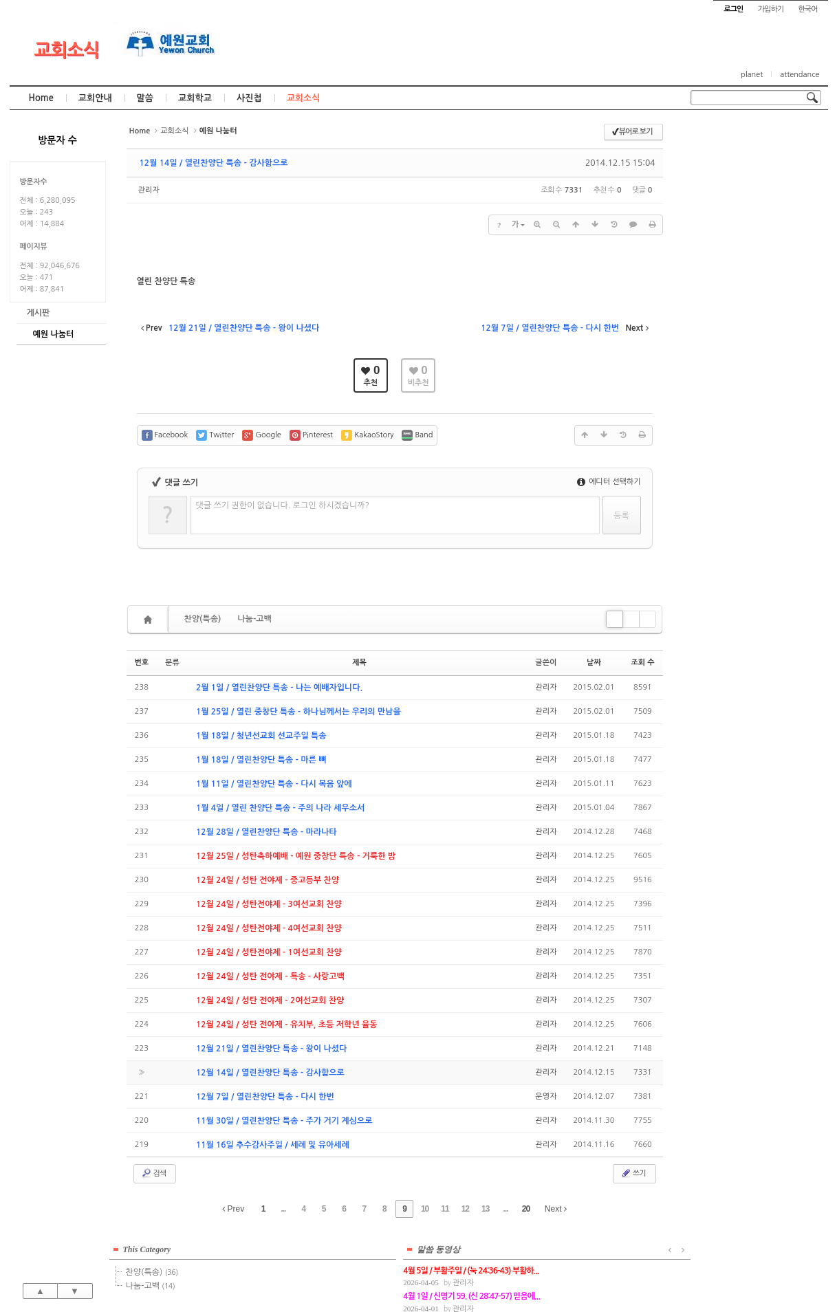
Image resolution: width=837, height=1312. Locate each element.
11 (444, 1209)
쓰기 (633, 1173)
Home (41, 98)
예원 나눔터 (53, 334)
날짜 (594, 662)
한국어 (807, 9)
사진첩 (249, 98)
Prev (233, 1209)
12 (465, 1209)
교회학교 (195, 98)
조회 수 (642, 662)
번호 (142, 662)
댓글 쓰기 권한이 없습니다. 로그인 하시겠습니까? (283, 505)
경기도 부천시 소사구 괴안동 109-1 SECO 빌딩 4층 (441, 1272)
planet (752, 74)
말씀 (145, 98)
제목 (359, 662)
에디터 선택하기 (609, 481)
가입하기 (770, 9)
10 (424, 1209)
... (283, 1209)
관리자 (149, 190)
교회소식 (66, 50)
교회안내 (95, 98)
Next (556, 1209)
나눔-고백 (254, 619)
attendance (799, 74)
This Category (725, 137)
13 (485, 1209)
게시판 (38, 313)
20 (526, 1209)
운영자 (545, 1096)
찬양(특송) (202, 619)
